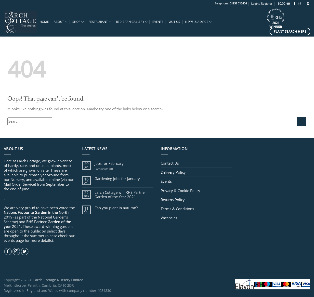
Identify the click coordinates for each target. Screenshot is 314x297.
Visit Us (174, 22)
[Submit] (301, 121)
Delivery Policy (173, 172)
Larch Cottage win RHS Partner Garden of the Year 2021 (120, 194)
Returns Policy (173, 199)
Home (44, 22)
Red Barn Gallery (131, 22)
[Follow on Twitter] (24, 251)
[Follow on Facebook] (294, 3)
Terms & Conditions (177, 208)
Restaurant (100, 22)
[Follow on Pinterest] (308, 3)
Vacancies (169, 217)
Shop (78, 22)
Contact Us (170, 163)
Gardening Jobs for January (117, 178)
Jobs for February (109, 163)
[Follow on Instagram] (299, 3)
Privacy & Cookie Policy (180, 190)
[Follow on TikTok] (303, 3)
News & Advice (198, 22)
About (60, 22)
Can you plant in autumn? (116, 208)
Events (157, 22)
